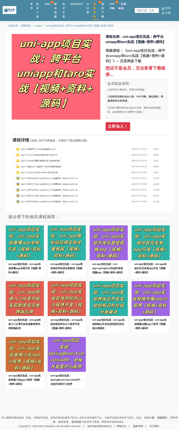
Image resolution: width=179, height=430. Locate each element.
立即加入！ (118, 126)
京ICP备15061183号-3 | (101, 426)
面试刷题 (55, 10)
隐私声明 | (139, 426)
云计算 (88, 8)
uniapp (38, 25)
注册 (166, 12)
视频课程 (94, 10)
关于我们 (154, 426)
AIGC (47, 4)
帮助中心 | (123, 426)
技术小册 (37, 10)
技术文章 (63, 10)
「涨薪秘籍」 (122, 6)
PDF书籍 (112, 6)
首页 (31, 6)
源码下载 (102, 10)
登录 (166, 8)
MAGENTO (77, 4)
